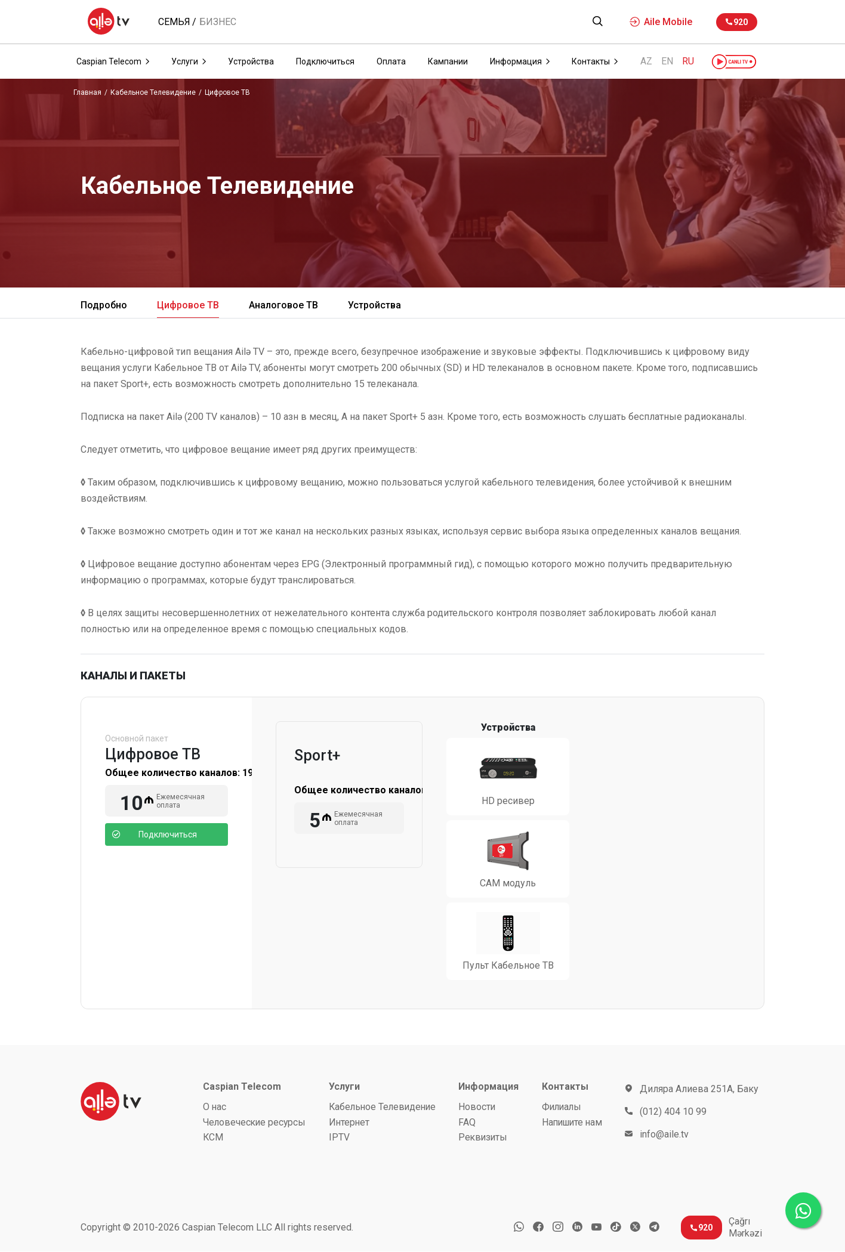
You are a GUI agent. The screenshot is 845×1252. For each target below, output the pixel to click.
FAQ (468, 1122)
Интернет (350, 1122)
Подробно (104, 305)
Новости (479, 1106)
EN (667, 61)
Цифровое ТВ (227, 93)
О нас (215, 1106)
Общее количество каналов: (187, 772)
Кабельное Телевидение (153, 93)
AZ (646, 61)
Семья (174, 22)
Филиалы (561, 1106)
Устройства (374, 305)
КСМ (213, 1137)
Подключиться (154, 834)
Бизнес (217, 22)
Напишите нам (572, 1122)
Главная (87, 93)
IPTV (339, 1137)
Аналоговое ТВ (283, 305)
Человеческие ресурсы (256, 1122)
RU (688, 61)
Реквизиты (485, 1137)
